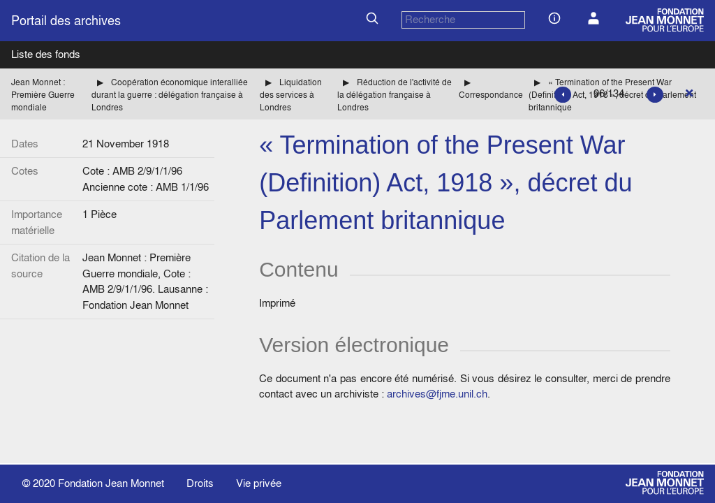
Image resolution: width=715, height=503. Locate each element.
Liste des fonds (45, 54)
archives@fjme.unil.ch (437, 393)
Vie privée (258, 483)
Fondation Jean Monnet (111, 483)
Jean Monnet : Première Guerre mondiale (43, 94)
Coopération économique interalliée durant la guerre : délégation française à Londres (169, 94)
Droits (200, 483)
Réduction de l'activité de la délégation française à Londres (394, 94)
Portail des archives (66, 20)
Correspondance (491, 95)
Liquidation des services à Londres (291, 94)
